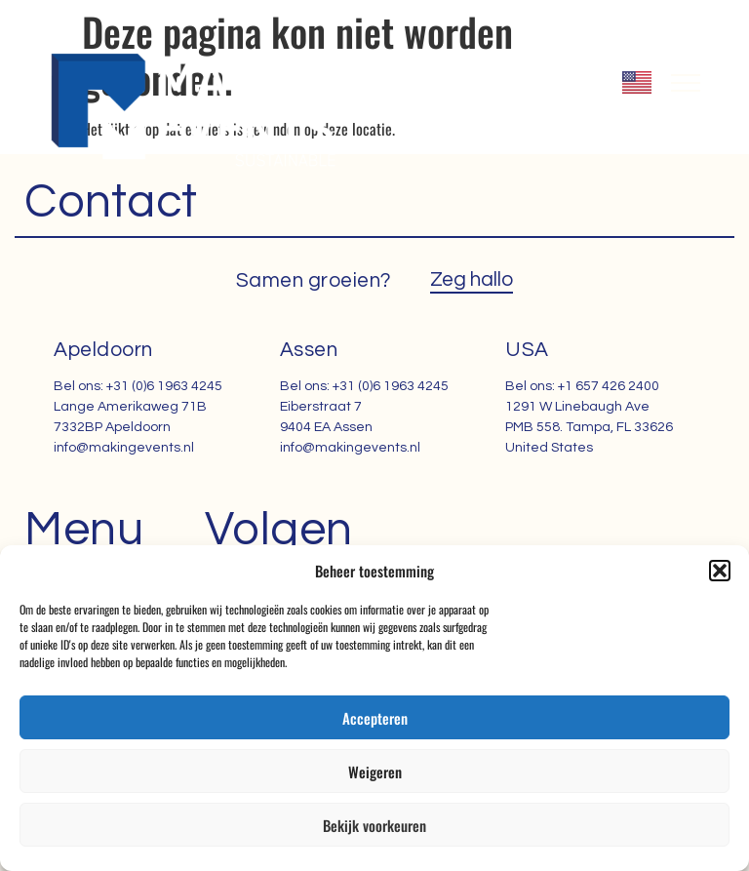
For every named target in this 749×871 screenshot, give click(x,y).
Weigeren (375, 771)
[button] (719, 570)
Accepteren (375, 718)
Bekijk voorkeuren (374, 825)
